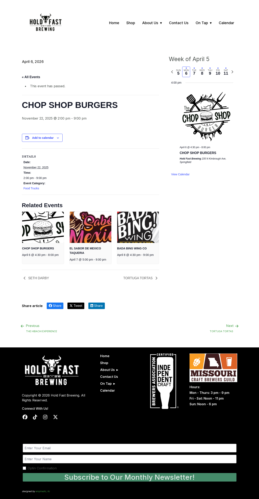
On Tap (202, 23)
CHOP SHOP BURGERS (38, 248)
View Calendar (180, 174)
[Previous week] (172, 72)
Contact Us (179, 23)
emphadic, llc (43, 491)
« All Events (31, 77)
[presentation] (43, 227)
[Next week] (232, 72)
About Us (150, 23)
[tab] (178, 72)
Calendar (226, 23)
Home (114, 23)
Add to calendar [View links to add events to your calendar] (43, 137)
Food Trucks (31, 188)
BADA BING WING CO (132, 248)
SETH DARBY (38, 278)
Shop (130, 23)
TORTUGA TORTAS (138, 278)
